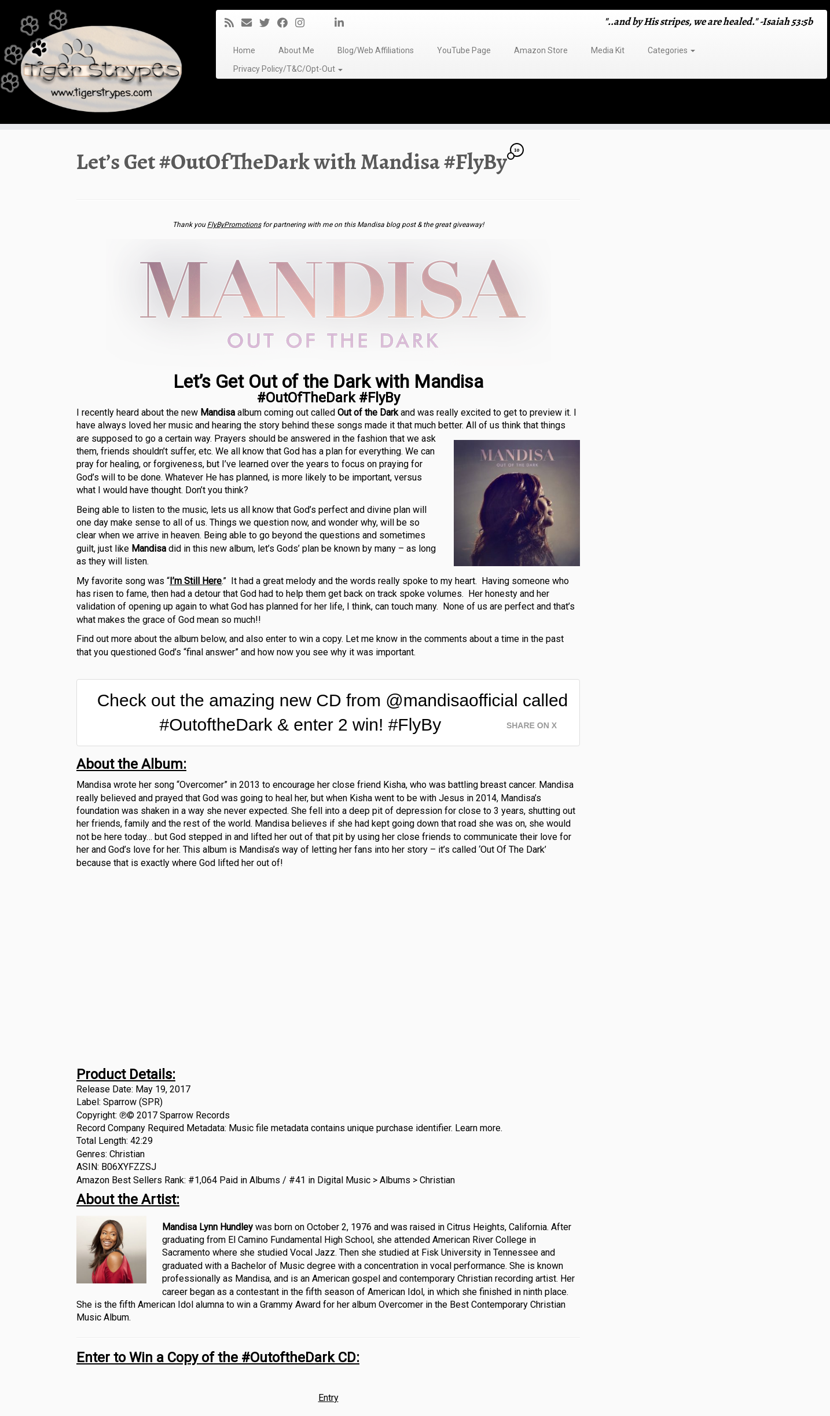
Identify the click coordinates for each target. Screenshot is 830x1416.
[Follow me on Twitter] (268, 23)
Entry (328, 1397)
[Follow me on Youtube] (323, 23)
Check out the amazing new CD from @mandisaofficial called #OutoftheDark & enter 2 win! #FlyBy (332, 712)
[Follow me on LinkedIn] (343, 23)
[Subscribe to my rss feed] (233, 23)
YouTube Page (464, 50)
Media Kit (608, 50)
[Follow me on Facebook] (286, 23)
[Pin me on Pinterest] (331, 23)
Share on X (531, 725)
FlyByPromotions (234, 225)
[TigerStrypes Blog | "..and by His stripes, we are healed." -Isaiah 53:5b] (96, 63)
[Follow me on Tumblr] (315, 23)
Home (244, 50)
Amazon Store (541, 50)
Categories (671, 50)
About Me (296, 50)
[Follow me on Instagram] (303, 23)
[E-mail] (250, 23)
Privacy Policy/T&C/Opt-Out (288, 69)
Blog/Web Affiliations (375, 50)
